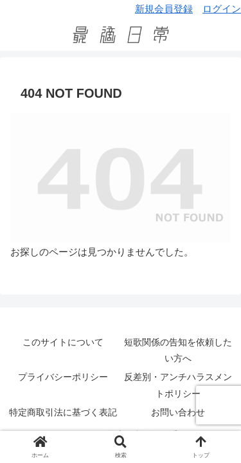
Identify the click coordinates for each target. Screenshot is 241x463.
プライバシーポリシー (63, 377)
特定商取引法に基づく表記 (63, 412)
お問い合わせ (178, 412)
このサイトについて (62, 342)
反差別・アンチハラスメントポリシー (178, 385)
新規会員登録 (164, 8)
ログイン (221, 8)
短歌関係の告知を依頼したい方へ (178, 350)
